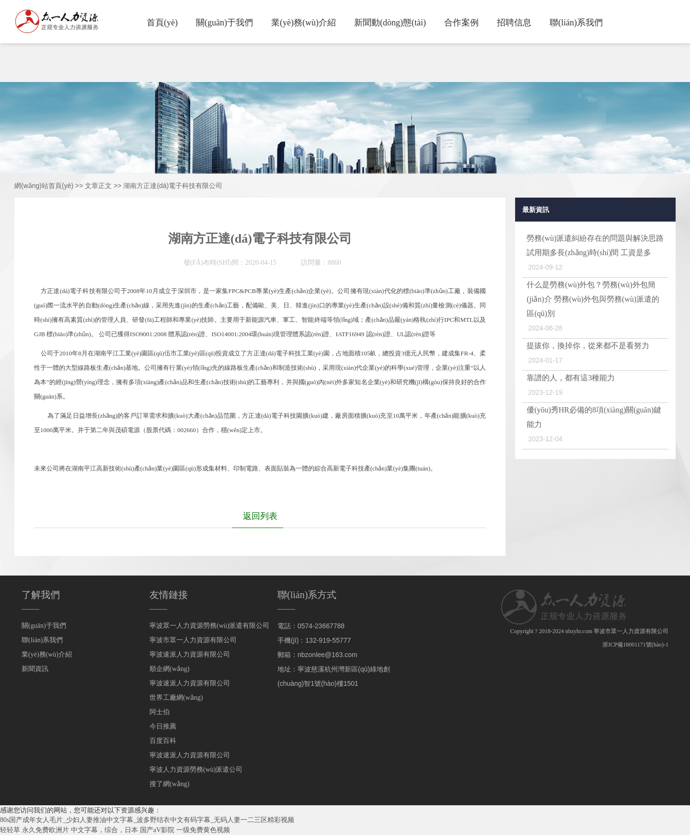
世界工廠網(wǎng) (176, 697)
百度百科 (163, 740)
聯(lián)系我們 (576, 22)
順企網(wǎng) (169, 668)
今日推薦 (163, 726)
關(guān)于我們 (224, 22)
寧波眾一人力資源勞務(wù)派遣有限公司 (209, 625)
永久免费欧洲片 (45, 830)
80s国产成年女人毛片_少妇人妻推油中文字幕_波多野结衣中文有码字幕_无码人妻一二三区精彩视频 (147, 819)
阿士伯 (160, 712)
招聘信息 (514, 22)
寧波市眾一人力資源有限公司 (193, 640)
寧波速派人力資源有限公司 (190, 654)
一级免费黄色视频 (203, 830)
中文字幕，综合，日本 (104, 830)
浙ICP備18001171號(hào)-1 (635, 644)
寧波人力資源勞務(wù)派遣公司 (196, 769)
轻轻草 (10, 830)
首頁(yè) (162, 22)
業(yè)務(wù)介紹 (303, 22)
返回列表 (260, 516)
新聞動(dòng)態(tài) (390, 22)
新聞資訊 (35, 668)
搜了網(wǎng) (169, 784)
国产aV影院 (157, 830)
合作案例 (461, 22)
